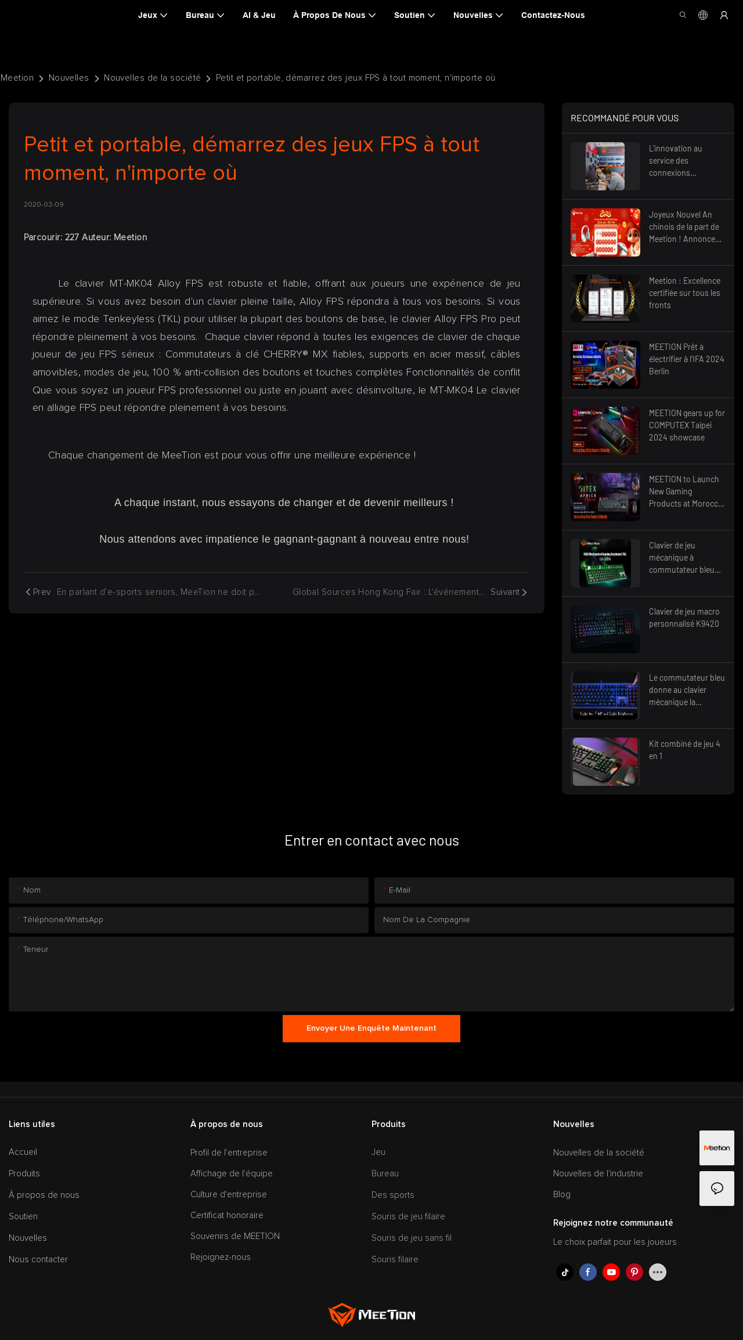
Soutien (23, 1216)
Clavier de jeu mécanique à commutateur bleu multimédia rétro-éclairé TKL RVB (687, 558)
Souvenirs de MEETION (235, 1236)
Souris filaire (395, 1259)
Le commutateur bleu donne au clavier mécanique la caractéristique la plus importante (687, 690)
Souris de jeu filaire (408, 1216)
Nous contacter (38, 1259)
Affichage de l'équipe (231, 1173)
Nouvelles (69, 78)
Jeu (378, 1152)
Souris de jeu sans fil (412, 1238)
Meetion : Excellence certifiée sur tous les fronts (684, 293)
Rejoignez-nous (220, 1257)
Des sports (393, 1195)
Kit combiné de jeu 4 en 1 (684, 750)
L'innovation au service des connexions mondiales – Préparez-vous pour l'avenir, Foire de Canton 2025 (684, 161)
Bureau (385, 1173)
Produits (24, 1173)
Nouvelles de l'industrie (598, 1173)
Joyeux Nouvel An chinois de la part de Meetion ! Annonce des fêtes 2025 (684, 227)
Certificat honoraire (227, 1215)
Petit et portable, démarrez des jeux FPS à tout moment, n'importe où (356, 78)
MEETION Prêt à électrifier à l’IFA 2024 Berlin (686, 359)
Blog (562, 1194)
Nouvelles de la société (152, 78)
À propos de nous (44, 1195)
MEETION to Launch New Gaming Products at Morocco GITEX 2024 (686, 492)
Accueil (23, 1152)
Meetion (17, 78)
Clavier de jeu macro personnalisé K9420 (684, 617)
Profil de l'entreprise (229, 1152)
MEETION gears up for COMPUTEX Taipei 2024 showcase (687, 425)
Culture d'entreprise (228, 1194)
